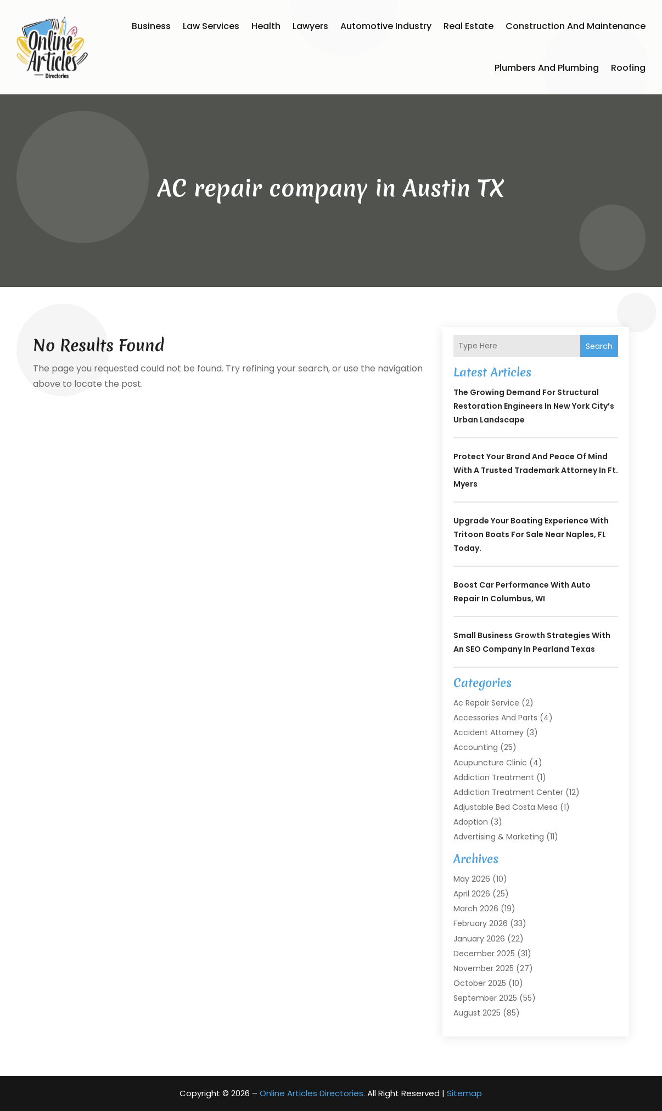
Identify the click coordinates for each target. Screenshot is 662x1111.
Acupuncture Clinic (490, 762)
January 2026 (479, 938)
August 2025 (477, 1012)
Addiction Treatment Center (508, 792)
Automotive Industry (385, 26)
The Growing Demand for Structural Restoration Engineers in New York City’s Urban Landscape (533, 406)
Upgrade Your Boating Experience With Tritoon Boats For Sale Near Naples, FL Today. (531, 534)
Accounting (475, 747)
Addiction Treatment (493, 777)
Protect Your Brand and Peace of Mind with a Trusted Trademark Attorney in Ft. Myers (535, 470)
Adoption (470, 821)
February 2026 (480, 923)
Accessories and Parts (495, 717)
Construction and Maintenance (576, 26)
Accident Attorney (488, 732)
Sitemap (464, 1093)
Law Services (211, 26)
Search (599, 346)
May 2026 (471, 878)
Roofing (628, 67)
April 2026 (471, 893)
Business (151, 26)
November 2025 (483, 968)
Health (265, 26)
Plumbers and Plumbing (547, 67)
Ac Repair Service (486, 702)
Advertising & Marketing (498, 836)
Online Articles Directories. (312, 1093)
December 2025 (484, 953)
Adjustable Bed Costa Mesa (505, 807)
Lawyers (310, 26)
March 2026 (475, 908)
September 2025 (485, 997)
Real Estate (468, 26)
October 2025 (479, 983)
